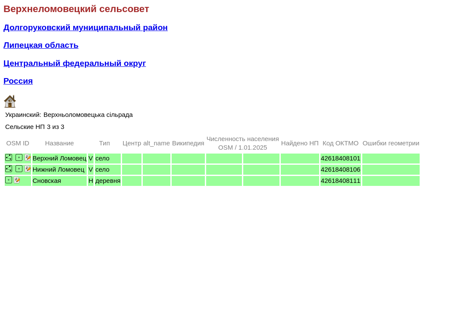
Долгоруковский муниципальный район (85, 27)
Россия (18, 80)
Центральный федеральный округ (74, 63)
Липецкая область (40, 45)
